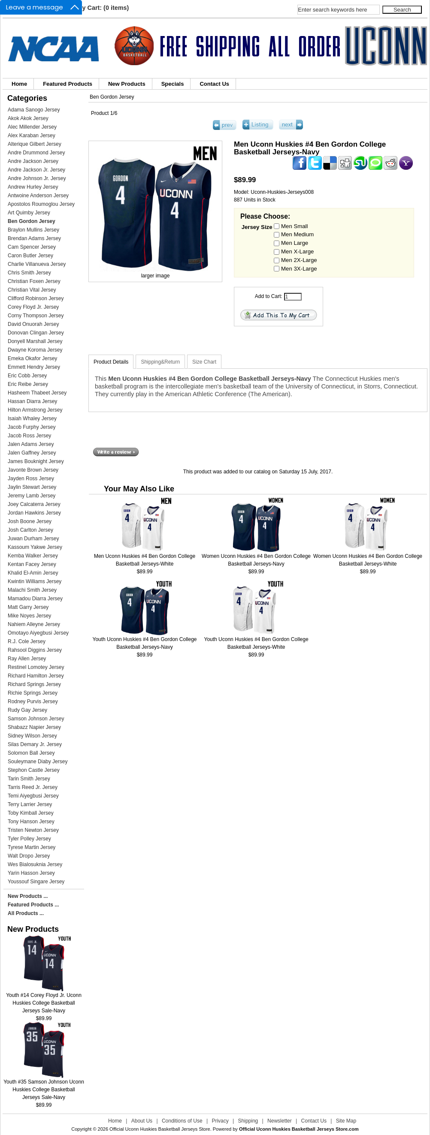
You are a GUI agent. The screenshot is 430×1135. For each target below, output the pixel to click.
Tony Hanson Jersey (31, 822)
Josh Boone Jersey (29, 521)
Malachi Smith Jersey (32, 590)
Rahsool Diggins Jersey (35, 650)
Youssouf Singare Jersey (36, 882)
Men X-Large (297, 251)
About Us (141, 1121)
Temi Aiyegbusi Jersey (33, 796)
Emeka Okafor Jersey (32, 358)
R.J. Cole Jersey (26, 641)
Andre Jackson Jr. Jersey (36, 170)
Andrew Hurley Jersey (33, 187)
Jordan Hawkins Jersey (34, 513)
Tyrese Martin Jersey (31, 847)
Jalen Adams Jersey (31, 444)
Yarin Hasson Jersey (31, 873)
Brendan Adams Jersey (34, 238)
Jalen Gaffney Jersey (32, 453)
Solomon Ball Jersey (31, 753)
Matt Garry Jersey (28, 607)
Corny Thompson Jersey (36, 316)
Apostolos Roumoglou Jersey (41, 204)
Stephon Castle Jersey (34, 770)
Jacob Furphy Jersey (31, 427)
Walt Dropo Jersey (29, 856)
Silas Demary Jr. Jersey (35, 744)
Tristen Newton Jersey (33, 830)
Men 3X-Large (299, 268)
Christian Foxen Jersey (34, 281)
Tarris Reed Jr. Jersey (33, 787)
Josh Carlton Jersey (30, 530)
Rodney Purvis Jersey (33, 701)
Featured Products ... (33, 905)
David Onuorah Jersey (33, 324)
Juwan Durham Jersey (33, 539)
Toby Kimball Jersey (31, 813)
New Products (126, 84)
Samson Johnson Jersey (36, 719)
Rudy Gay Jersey (27, 710)
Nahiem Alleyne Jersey (34, 624)
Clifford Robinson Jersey (36, 298)
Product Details (111, 362)
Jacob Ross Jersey (29, 436)
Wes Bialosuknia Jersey (35, 864)
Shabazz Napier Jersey (34, 727)
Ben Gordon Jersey (112, 97)
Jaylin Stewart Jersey (32, 487)
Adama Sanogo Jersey (34, 110)
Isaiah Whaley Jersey (32, 418)
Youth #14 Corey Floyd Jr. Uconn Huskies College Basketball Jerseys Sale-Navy (44, 1000)
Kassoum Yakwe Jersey (35, 547)
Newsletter (279, 1121)
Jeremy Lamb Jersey (31, 496)
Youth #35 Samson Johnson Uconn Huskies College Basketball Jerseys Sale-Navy (43, 1086)
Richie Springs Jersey (33, 693)
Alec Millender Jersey (32, 127)
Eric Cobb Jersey (27, 376)
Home (19, 84)
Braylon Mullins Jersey (33, 230)
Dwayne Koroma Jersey (35, 350)
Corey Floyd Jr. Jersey (33, 307)
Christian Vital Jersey (32, 290)
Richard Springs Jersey (34, 684)
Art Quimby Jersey (29, 213)
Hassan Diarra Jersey (32, 401)
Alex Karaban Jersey (31, 135)
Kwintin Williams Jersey (34, 581)
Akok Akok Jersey (28, 118)
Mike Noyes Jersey (29, 616)
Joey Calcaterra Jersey (34, 504)
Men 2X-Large (299, 259)
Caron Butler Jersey (30, 256)
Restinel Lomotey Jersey (36, 667)
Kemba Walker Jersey (33, 556)
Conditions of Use (182, 1121)
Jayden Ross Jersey (31, 479)
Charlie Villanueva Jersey (37, 264)
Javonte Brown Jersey (33, 470)
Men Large (294, 243)
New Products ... (28, 896)
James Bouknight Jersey (36, 461)
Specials (172, 84)
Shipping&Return (160, 362)
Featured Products (67, 84)
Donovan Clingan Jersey (36, 333)
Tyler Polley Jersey (29, 839)
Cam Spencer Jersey (32, 247)
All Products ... (26, 913)
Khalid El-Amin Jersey (33, 573)
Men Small (294, 226)
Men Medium (297, 234)
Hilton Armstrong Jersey (35, 410)
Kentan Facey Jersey (32, 564)
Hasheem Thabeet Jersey (37, 393)
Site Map (346, 1121)
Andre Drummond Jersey (36, 153)
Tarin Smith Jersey (29, 779)
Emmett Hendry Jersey (34, 367)
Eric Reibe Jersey (28, 384)
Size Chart (204, 362)
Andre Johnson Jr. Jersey (37, 178)
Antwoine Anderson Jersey (38, 196)
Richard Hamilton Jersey (36, 676)
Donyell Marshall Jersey (35, 341)
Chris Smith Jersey (29, 273)
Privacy (220, 1121)
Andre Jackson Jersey (33, 161)
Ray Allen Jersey (27, 659)
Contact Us (214, 84)
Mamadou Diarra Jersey (35, 599)
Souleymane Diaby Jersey (37, 762)
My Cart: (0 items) (103, 7)
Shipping (248, 1121)
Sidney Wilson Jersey (32, 736)
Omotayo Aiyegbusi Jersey (38, 633)
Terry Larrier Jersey (30, 804)
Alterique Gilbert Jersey (34, 144)
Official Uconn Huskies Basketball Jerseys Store (159, 1129)
